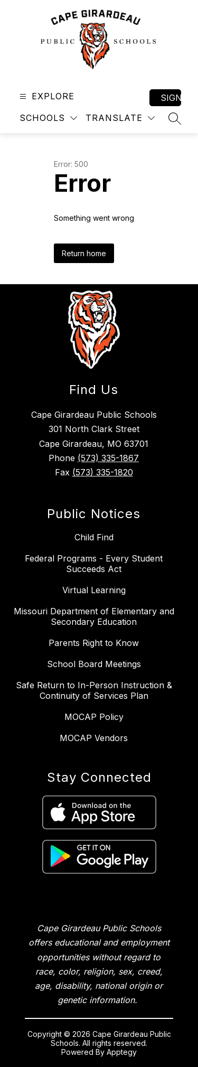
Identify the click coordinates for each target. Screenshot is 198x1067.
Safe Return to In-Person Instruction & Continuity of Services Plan (94, 690)
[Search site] (174, 118)
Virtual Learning (94, 590)
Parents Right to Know (94, 643)
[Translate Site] (120, 118)
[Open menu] (45, 96)
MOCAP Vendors (94, 738)
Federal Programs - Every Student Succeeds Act (94, 563)
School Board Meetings (94, 664)
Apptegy (122, 1051)
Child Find (94, 537)
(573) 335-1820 (102, 472)
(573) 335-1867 (108, 458)
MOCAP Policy (94, 717)
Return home (84, 253)
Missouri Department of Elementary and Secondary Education (94, 616)
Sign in (171, 97)
